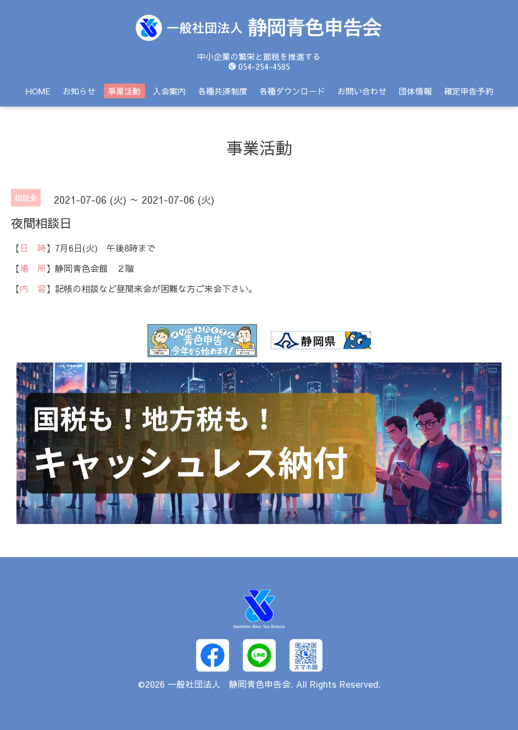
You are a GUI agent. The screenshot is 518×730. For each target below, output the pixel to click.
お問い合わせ (362, 91)
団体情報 (415, 91)
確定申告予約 (468, 91)
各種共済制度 (222, 91)
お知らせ (79, 91)
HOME (38, 91)
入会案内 (169, 91)
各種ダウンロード (292, 91)
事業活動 (124, 91)
